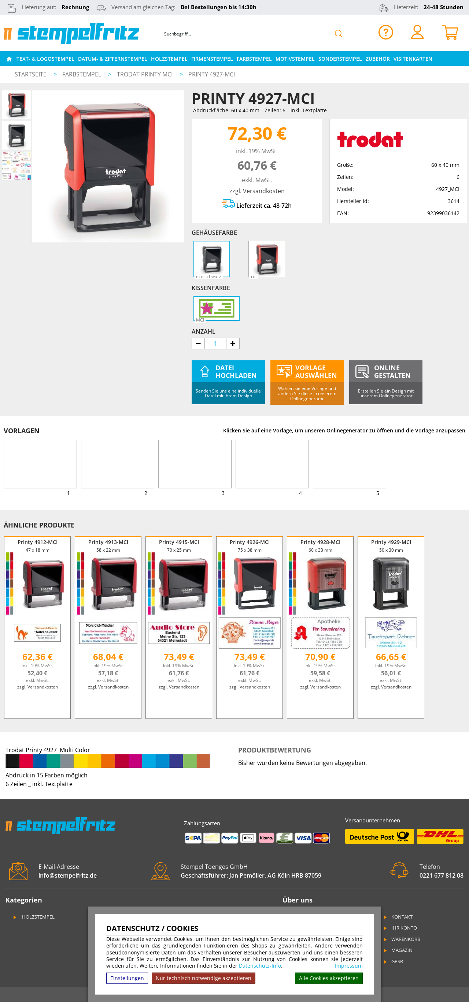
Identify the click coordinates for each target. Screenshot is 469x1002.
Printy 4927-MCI (211, 74)
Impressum (349, 965)
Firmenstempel (212, 58)
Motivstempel (295, 58)
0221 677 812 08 (442, 875)
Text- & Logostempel (45, 58)
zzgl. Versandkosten (257, 191)
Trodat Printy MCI (145, 74)
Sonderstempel (340, 58)
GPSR (393, 961)
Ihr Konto (400, 927)
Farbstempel (254, 58)
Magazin (398, 950)
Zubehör (378, 58)
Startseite (31, 74)
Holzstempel (169, 58)
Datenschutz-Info (260, 965)
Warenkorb (401, 939)
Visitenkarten (413, 58)
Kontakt (398, 916)
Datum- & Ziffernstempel (112, 58)
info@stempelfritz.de (67, 875)
